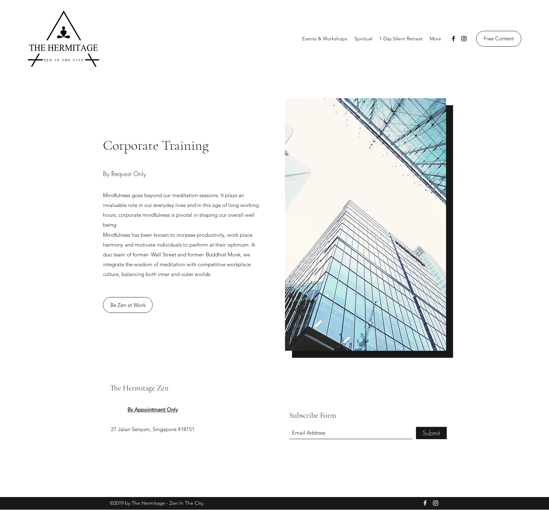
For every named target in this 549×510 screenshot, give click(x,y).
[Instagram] (463, 38)
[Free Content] (498, 39)
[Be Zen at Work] (128, 305)
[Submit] (431, 433)
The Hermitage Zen (139, 387)
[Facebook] (453, 38)
